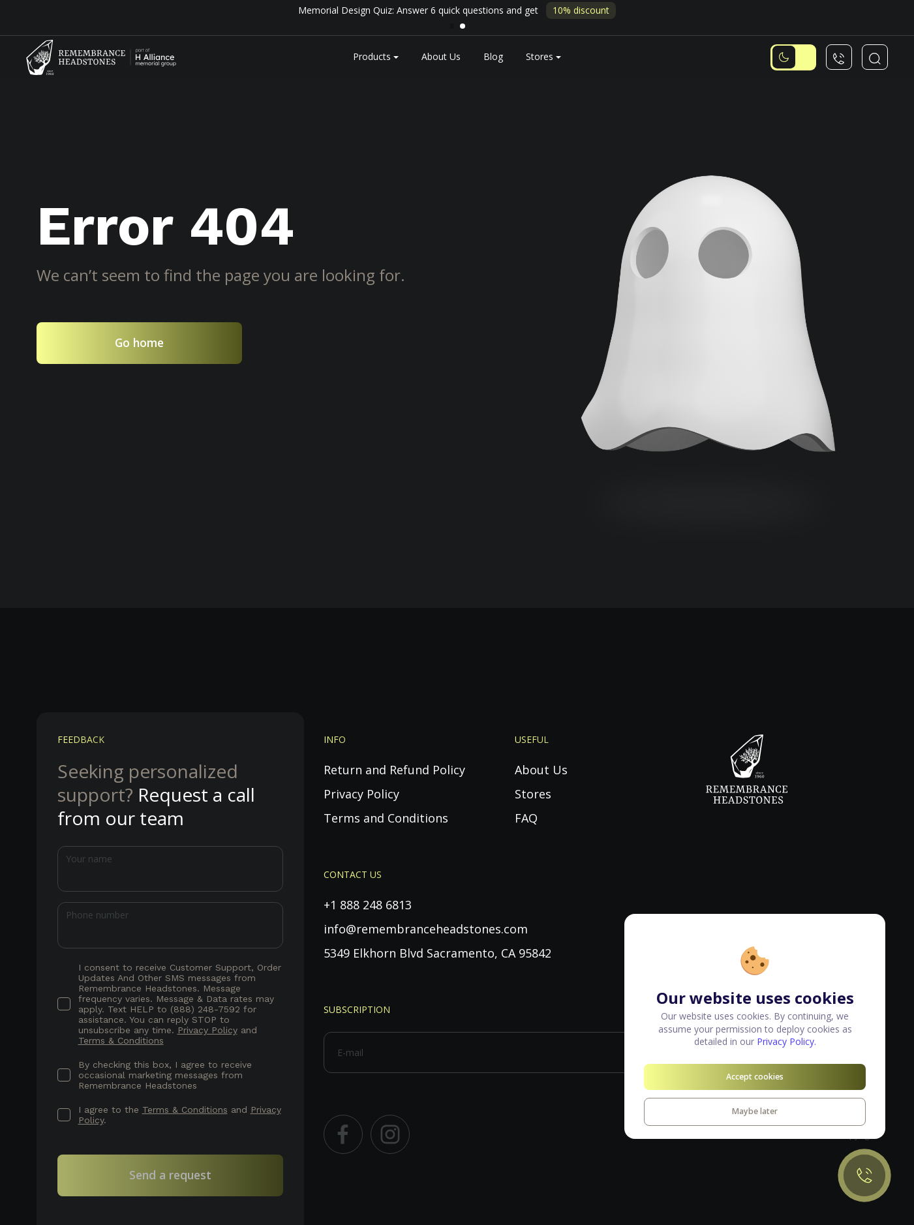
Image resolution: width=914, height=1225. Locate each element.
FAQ (526, 818)
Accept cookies (755, 1076)
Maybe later (755, 1111)
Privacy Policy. (786, 1041)
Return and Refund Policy (394, 770)
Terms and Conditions (386, 818)
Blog (493, 56)
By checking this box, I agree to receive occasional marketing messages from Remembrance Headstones (165, 1075)
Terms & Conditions (121, 1040)
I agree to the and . (179, 1114)
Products (372, 56)
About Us (441, 56)
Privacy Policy (207, 1030)
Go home (139, 342)
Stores (539, 56)
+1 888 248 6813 (368, 905)
